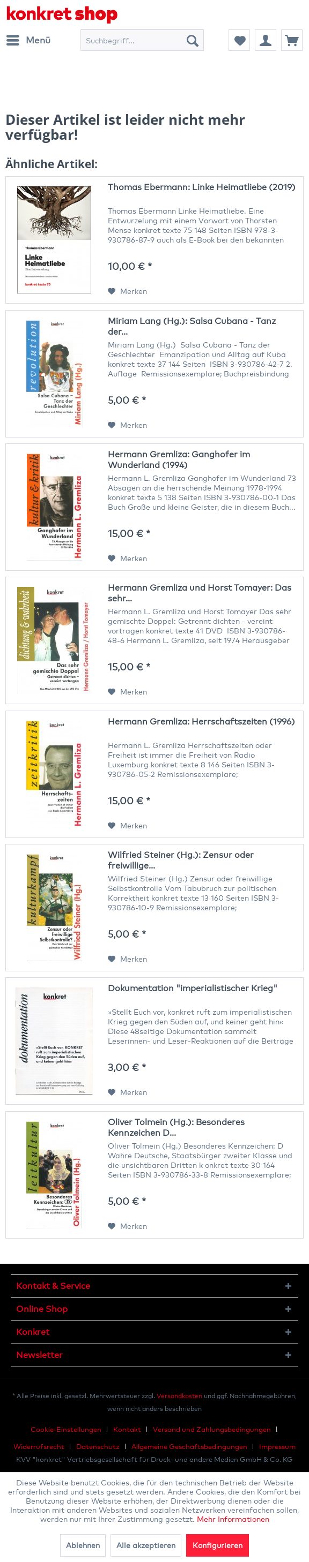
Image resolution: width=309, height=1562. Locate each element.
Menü (28, 39)
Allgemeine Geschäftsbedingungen (189, 1446)
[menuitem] (28, 40)
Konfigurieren (217, 1545)
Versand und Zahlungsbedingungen (212, 1429)
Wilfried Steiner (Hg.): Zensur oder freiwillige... (181, 860)
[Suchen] (192, 40)
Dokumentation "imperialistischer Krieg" (192, 988)
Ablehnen (83, 1545)
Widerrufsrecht (38, 1446)
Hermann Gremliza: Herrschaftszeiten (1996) (201, 721)
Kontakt (127, 1429)
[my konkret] (265, 40)
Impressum (277, 1446)
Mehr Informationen (233, 1518)
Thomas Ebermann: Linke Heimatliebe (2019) (202, 187)
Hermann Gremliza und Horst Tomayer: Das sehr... (199, 593)
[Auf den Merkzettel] (127, 291)
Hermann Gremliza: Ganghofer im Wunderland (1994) (179, 459)
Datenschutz (98, 1446)
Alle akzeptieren (145, 1545)
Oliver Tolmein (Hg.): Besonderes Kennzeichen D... (176, 1127)
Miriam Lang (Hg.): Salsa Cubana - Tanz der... (192, 326)
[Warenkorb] (292, 40)
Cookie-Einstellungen (66, 1429)
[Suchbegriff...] (142, 40)
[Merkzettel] (239, 40)
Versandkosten (179, 1396)
